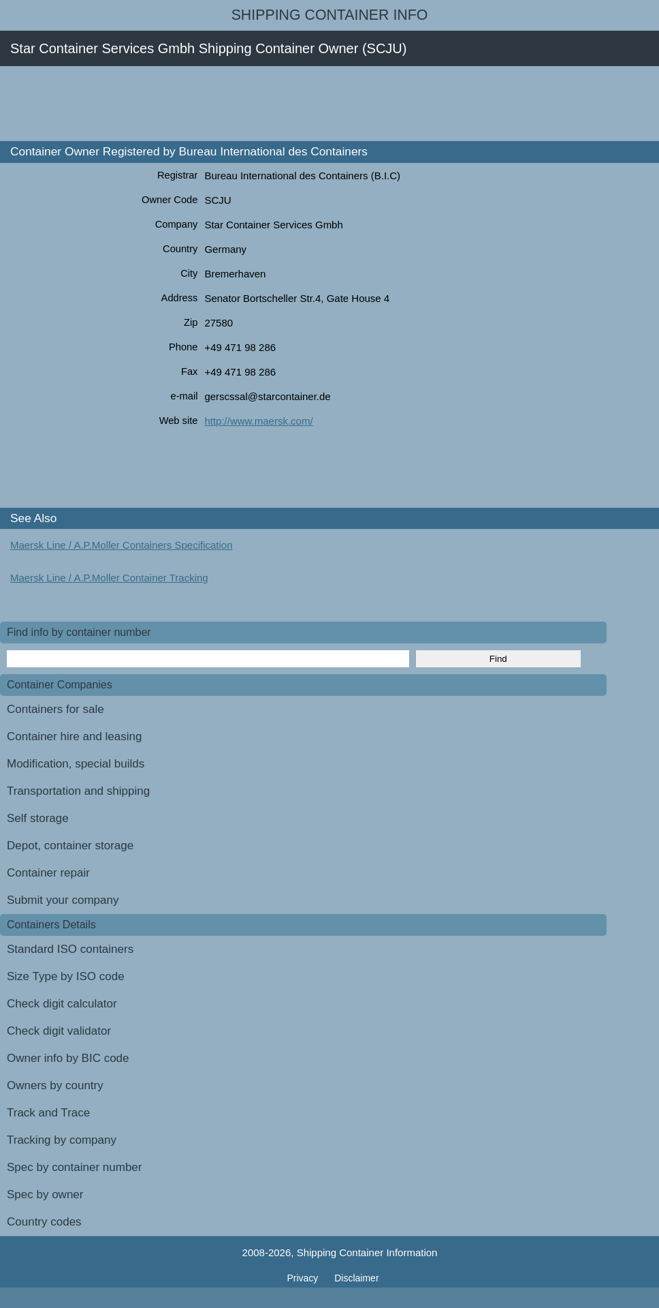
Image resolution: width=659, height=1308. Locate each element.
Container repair (48, 872)
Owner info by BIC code (68, 1058)
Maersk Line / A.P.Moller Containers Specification (121, 545)
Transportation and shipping (78, 791)
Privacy (304, 1278)
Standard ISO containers (70, 949)
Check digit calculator (62, 1003)
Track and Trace (48, 1112)
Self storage (38, 818)
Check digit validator (59, 1030)
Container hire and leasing (74, 736)
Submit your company (62, 900)
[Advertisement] (248, 103)
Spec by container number (74, 1167)
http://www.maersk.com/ (258, 421)
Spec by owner (45, 1194)
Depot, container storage (70, 845)
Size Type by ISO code (66, 976)
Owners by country (55, 1085)
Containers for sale (55, 709)
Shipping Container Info (329, 15)
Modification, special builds (75, 763)
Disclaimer (356, 1278)
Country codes (44, 1221)
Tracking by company (61, 1140)
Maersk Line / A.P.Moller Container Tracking (109, 577)
